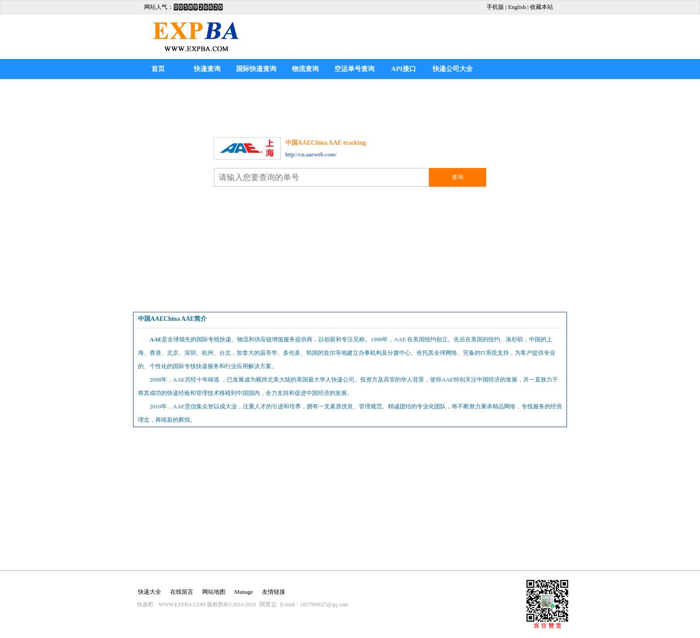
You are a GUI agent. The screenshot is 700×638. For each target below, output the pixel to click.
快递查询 (207, 68)
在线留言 (181, 591)
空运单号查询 (354, 68)
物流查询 (305, 68)
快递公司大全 (453, 68)
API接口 (403, 68)
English (517, 7)
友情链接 (273, 591)
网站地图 (213, 591)
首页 (158, 68)
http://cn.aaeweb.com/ (311, 154)
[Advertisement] (350, 106)
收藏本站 (541, 7)
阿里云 (268, 604)
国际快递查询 (256, 68)
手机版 (495, 7)
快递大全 (149, 591)
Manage (243, 591)
